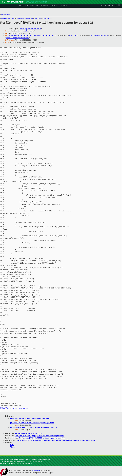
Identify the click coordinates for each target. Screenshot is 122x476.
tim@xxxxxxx (73, 35)
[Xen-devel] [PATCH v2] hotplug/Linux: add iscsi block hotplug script (39, 436)
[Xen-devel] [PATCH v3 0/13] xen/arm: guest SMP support (30, 418)
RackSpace (36, 470)
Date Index (37, 18)
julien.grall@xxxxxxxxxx (26, 31)
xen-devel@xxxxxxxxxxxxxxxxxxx (20, 35)
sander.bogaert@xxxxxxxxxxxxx (30, 29)
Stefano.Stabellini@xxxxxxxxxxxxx (17, 38)
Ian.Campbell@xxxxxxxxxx (99, 35)
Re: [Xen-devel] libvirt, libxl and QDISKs (29, 433)
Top (2, 14)
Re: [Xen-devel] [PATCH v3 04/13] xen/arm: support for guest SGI (33, 427)
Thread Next (29, 18)
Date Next (11, 18)
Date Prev (4, 18)
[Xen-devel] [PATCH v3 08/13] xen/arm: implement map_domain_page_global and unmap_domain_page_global (55, 440)
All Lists (7, 14)
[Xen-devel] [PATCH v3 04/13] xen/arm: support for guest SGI (32, 423)
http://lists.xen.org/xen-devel (14, 408)
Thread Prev (20, 18)
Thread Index (46, 18)
